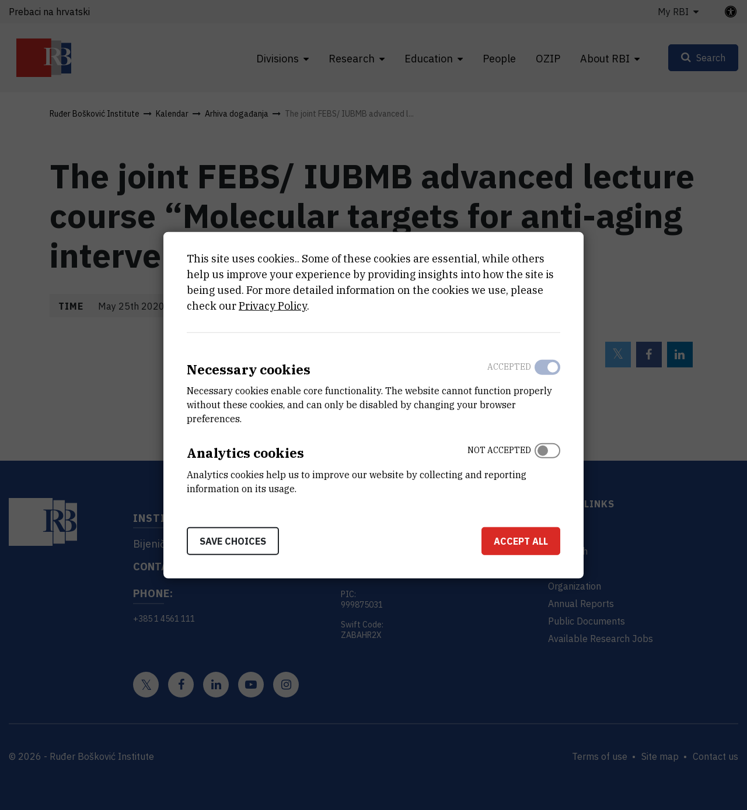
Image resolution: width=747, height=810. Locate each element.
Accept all (521, 541)
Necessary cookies (248, 368)
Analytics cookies (245, 452)
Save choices (233, 541)
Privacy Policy (273, 305)
